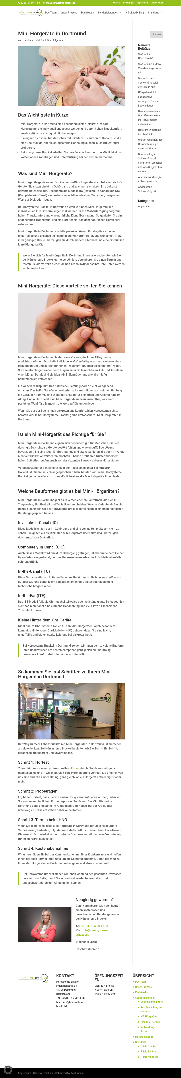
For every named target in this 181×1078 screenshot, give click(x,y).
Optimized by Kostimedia (69, 1073)
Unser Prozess (69, 12)
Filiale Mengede (150, 1056)
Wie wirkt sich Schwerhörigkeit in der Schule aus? (148, 82)
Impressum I (25, 1073)
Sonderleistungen (108, 12)
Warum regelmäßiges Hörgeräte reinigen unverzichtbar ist (150, 144)
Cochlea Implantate (152, 1001)
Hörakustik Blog (135, 12)
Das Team (51, 12)
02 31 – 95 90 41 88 (95, 926)
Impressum (142, 3)
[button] (8, 1070)
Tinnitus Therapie (150, 1022)
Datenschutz (157, 3)
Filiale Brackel (148, 1046)
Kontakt (116, 3)
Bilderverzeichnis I (43, 1073)
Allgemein (58, 40)
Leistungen (128, 3)
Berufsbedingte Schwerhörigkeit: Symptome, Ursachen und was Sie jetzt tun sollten (150, 163)
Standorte (153, 12)
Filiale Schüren (149, 1051)
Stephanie (28, 40)
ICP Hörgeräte (149, 1016)
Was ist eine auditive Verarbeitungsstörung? (149, 68)
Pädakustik (87, 12)
